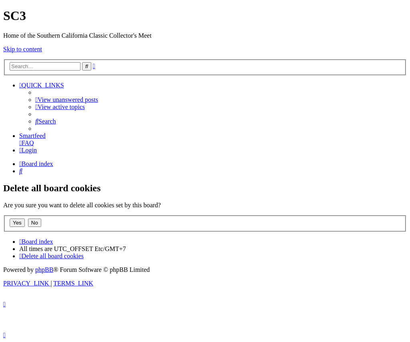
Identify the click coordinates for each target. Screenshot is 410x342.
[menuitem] (66, 99)
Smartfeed (32, 135)
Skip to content (22, 49)
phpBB (44, 269)
